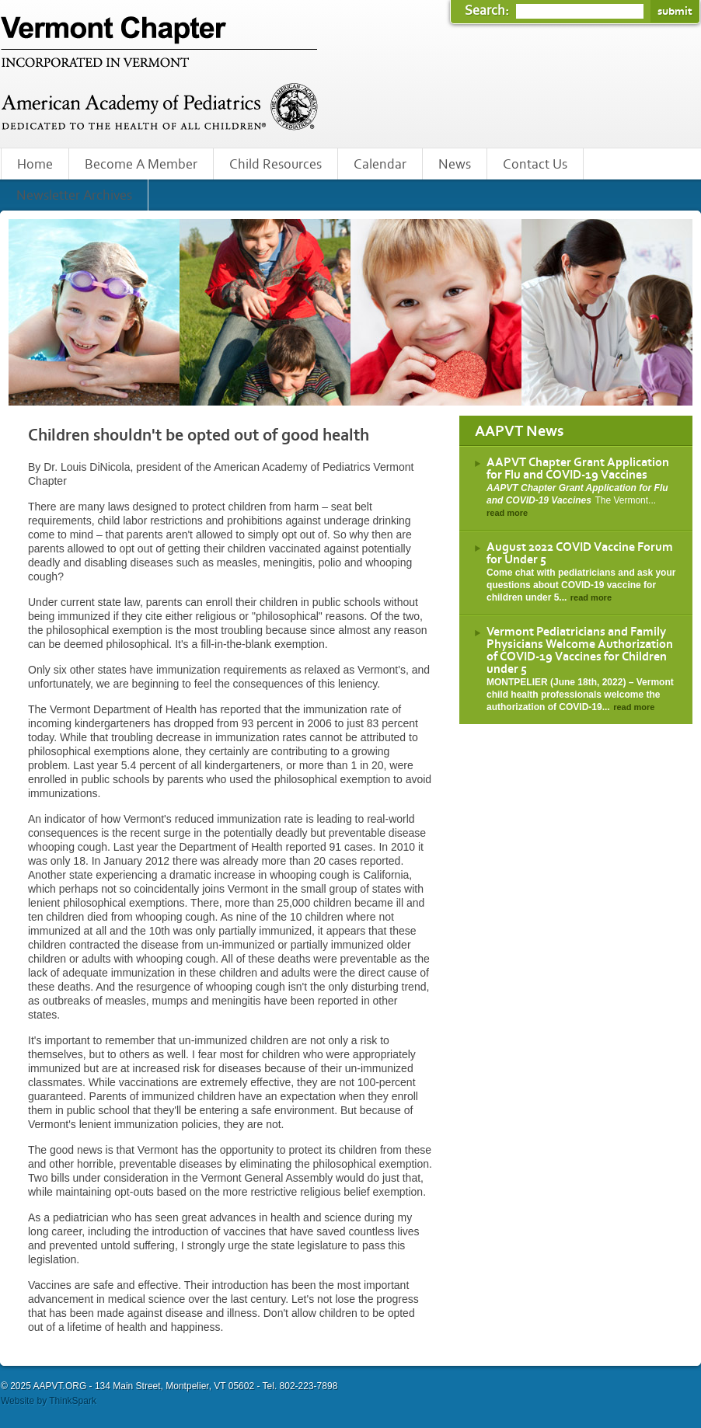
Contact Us (535, 164)
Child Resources (275, 164)
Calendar (380, 164)
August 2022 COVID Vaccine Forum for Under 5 (580, 553)
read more (507, 512)
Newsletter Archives (74, 196)
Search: (488, 11)
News (454, 164)
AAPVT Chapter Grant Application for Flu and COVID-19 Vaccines (578, 468)
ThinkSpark (72, 1400)
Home (35, 164)
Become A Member (141, 164)
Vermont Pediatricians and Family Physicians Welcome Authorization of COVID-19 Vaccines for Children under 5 (580, 650)
